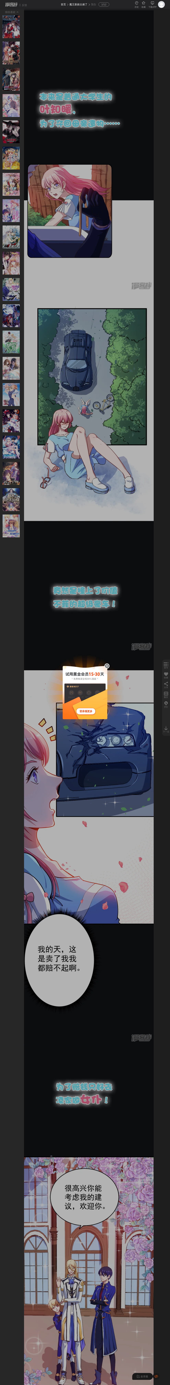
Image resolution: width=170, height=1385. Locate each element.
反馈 (24, 5)
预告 (93, 4)
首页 (63, 4)
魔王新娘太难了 (78, 4)
